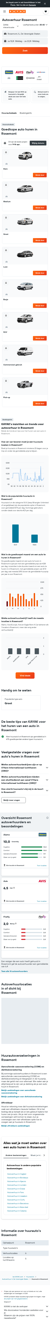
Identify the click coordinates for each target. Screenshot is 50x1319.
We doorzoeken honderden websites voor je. (26, 1311)
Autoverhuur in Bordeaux (17, 1177)
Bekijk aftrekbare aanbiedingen (15, 1126)
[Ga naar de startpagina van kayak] (17, 11)
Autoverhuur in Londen (16, 1185)
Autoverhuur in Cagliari (16, 1174)
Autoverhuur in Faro (15, 1192)
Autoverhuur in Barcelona (17, 1203)
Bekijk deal (40, 175)
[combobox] (11, 26)
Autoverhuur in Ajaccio (16, 1181)
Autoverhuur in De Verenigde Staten (15, 1279)
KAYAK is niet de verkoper (26, 1306)
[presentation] (47, 818)
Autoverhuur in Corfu (16, 1200)
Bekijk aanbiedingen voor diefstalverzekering (21, 1096)
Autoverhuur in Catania (16, 1211)
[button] (45, 4)
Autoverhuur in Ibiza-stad (17, 1207)
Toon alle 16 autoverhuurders (14, 971)
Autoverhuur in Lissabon (17, 1196)
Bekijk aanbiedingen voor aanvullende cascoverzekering (18, 1091)
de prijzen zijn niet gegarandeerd (15, 1299)
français (32, 5)
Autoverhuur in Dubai (16, 1189)
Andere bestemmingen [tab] (16, 1155)
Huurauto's (30, 1277)
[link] (25, 675)
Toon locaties (42, 865)
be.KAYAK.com (18, 1277)
